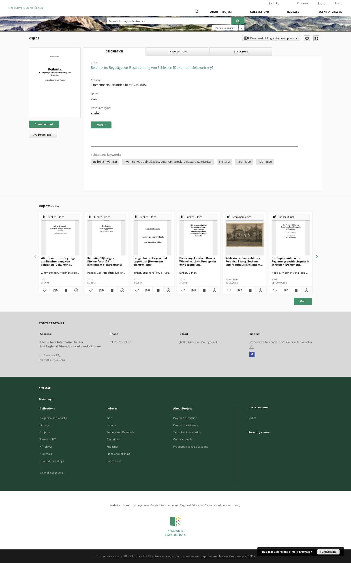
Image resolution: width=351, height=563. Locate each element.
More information (302, 551)
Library (44, 425)
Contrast (302, 3)
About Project (221, 12)
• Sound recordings (52, 461)
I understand (328, 551)
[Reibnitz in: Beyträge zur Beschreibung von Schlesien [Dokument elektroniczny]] (55, 83)
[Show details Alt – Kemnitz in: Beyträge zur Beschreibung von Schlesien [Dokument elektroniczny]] (76, 290)
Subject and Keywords (120, 432)
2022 (94, 99)
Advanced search (225, 27)
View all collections (52, 472)
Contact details (182, 439)
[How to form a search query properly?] (241, 27)
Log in (252, 417)
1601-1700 (244, 162)
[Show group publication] (60, 217)
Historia (224, 162)
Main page (46, 399)
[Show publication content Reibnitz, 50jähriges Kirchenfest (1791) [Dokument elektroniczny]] (112, 290)
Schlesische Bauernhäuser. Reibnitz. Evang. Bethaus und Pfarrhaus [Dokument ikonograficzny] (243, 261)
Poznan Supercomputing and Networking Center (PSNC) (217, 556)
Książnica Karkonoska (53, 418)
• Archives (46, 446)
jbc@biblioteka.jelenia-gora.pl (198, 342)
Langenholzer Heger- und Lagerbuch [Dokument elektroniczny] (150, 261)
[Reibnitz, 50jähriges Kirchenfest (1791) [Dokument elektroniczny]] (106, 235)
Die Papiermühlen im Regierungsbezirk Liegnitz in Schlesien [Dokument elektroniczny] (291, 261)
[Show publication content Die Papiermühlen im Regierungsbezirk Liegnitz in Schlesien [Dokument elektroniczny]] (296, 290)
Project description (185, 418)
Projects (45, 432)
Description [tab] (114, 51)
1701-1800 (265, 162)
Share (321, 3)
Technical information (187, 432)
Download (41, 134)
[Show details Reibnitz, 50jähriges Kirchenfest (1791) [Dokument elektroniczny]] (122, 290)
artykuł (95, 113)
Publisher (112, 446)
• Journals (46, 454)
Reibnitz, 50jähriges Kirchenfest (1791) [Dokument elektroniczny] (104, 261)
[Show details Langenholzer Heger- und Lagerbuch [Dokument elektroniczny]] (168, 290)
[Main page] (196, 12)
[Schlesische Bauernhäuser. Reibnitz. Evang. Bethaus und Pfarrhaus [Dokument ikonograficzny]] (244, 235)
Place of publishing (118, 454)
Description (114, 439)
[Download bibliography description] (55, 290)
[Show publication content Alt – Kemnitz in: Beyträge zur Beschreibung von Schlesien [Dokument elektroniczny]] (65, 290)
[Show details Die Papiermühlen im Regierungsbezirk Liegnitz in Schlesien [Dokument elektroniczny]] (306, 290)
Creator (111, 425)
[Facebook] (252, 355)
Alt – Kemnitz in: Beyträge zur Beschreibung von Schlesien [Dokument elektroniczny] (58, 261)
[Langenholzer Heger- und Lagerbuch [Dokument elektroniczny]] (152, 235)
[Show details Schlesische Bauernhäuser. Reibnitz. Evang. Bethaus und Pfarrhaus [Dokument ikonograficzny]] (260, 290)
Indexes (293, 12)
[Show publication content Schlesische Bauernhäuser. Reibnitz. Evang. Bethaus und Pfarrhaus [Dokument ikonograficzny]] (250, 290)
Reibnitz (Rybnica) (105, 162)
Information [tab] (178, 51)
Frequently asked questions (190, 446)
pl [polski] (277, 3)
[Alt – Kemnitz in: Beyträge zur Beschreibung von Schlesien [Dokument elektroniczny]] (60, 235)
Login (338, 3)
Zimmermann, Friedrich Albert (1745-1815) (119, 85)
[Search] (237, 20)
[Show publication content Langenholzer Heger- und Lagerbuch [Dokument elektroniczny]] (158, 290)
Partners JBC (48, 439)
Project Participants (185, 425)
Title (109, 418)
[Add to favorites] (307, 38)
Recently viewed (329, 12)
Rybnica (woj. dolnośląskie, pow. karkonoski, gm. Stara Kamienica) (168, 162)
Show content (44, 124)
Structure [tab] (241, 51)
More (303, 301)
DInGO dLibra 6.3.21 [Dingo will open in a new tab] (137, 556)
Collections (260, 12)
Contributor (114, 461)
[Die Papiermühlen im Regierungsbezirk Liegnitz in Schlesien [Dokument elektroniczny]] (291, 235)
